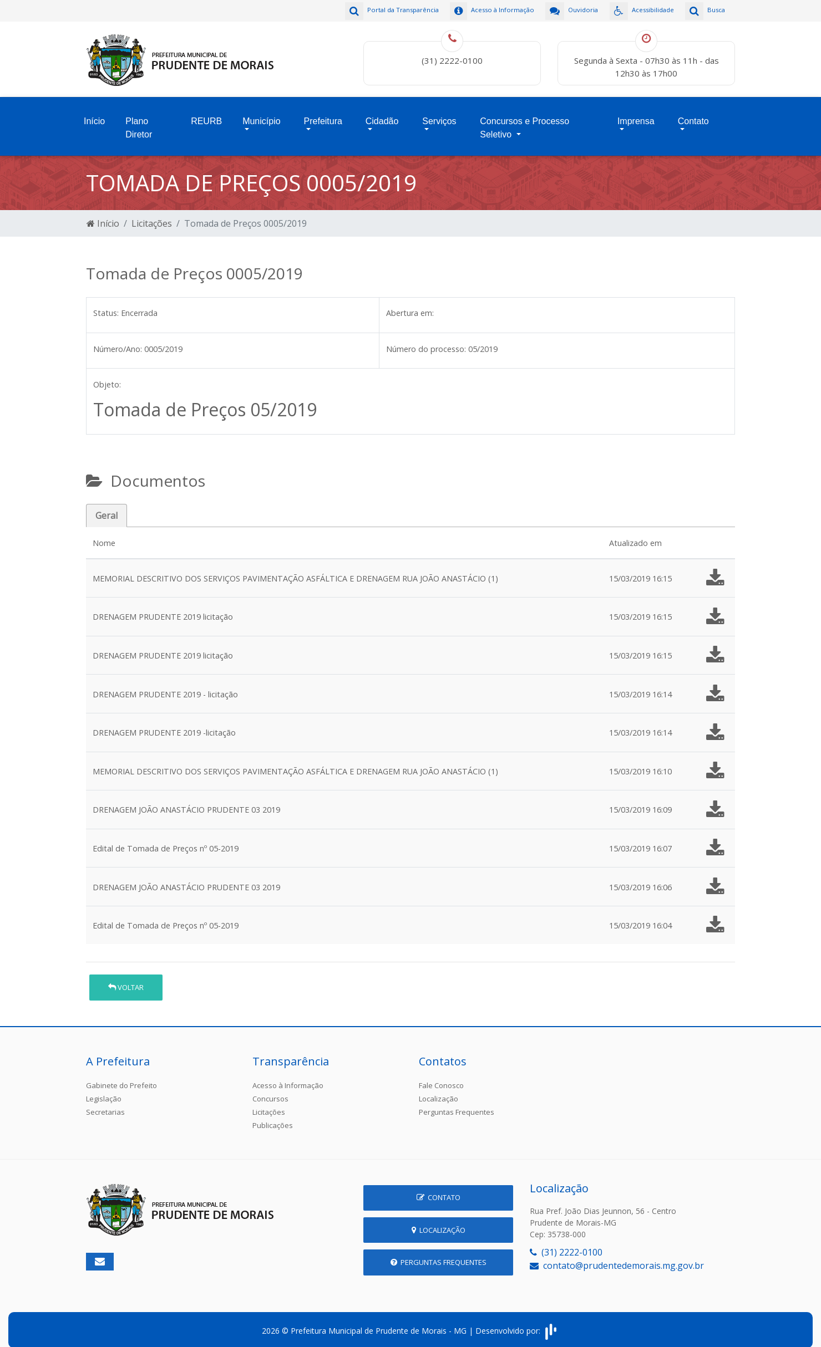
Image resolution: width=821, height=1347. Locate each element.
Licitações (151, 214)
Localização (438, 1089)
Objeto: (107, 375)
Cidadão (382, 114)
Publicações (272, 1116)
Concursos (270, 1089)
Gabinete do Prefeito (121, 1076)
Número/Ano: (117, 339)
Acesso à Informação (287, 1076)
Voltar (126, 978)
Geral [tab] (106, 506)
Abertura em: (410, 303)
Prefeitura (323, 114)
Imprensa (636, 114)
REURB (206, 114)
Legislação (103, 1089)
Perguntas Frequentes (456, 1103)
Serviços (439, 114)
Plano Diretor (138, 121)
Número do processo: (426, 339)
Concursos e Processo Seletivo (524, 121)
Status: (106, 303)
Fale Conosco (441, 1076)
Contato (693, 114)
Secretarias (105, 1103)
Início (94, 114)
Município (261, 114)
